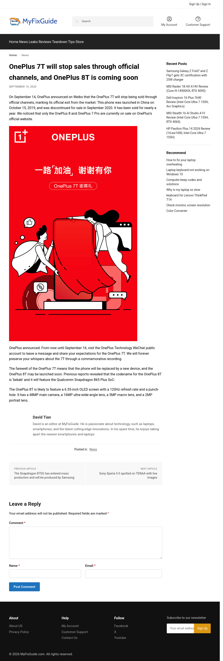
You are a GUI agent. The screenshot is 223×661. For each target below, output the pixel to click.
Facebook (121, 624)
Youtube (120, 635)
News (93, 446)
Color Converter (176, 208)
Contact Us (70, 635)
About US (15, 624)
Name (14, 563)
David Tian (42, 415)
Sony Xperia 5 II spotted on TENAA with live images (128, 473)
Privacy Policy (19, 630)
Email (90, 563)
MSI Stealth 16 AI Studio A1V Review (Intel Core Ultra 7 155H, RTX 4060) (187, 115)
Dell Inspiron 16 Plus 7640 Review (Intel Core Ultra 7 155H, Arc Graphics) (187, 99)
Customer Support (198, 21)
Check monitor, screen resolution (188, 203)
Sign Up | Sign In (200, 4)
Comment (17, 520)
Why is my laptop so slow (183, 187)
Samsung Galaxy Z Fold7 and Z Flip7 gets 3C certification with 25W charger (187, 73)
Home (13, 52)
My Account (169, 21)
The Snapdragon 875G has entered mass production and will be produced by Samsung (44, 473)
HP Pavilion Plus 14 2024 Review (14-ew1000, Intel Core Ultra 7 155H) (188, 131)
